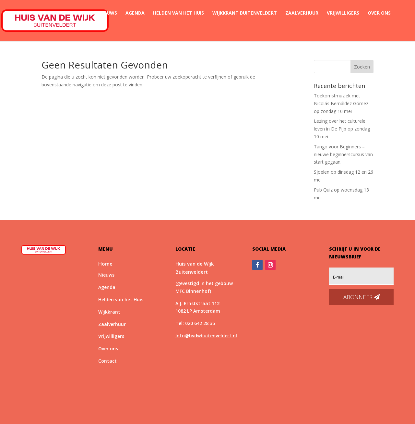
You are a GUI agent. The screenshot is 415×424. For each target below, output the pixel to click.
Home (84, 13)
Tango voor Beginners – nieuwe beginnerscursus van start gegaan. (343, 154)
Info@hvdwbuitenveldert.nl (206, 335)
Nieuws (108, 13)
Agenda (135, 13)
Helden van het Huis (178, 13)
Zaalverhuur (301, 13)
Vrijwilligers (343, 13)
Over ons (379, 13)
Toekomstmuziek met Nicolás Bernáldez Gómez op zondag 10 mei (341, 103)
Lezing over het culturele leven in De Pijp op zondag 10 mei (342, 129)
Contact (88, 28)
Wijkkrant (109, 312)
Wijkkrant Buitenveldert (244, 13)
